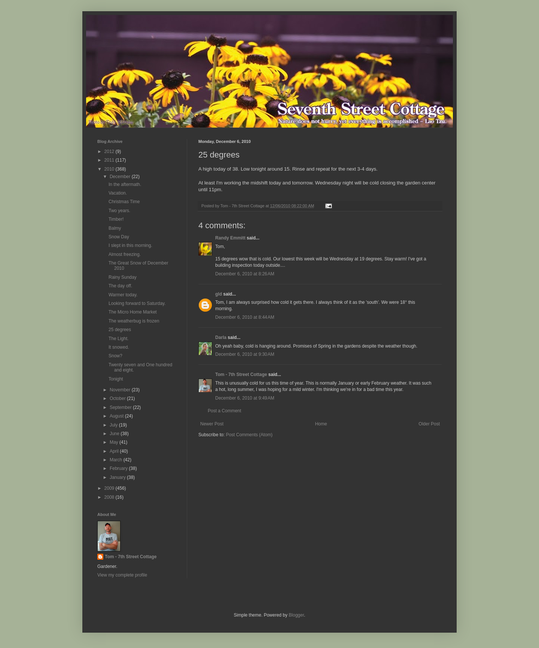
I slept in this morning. (130, 245)
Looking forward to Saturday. (137, 303)
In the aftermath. (125, 184)
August (117, 416)
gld (218, 294)
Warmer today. (123, 294)
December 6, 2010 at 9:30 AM (244, 354)
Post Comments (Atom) (249, 434)
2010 (110, 169)
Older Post (429, 424)
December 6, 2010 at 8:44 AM (244, 317)
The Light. (118, 338)
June (115, 433)
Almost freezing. (125, 254)
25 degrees (120, 329)
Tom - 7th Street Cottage (241, 374)
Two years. (119, 210)
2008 (110, 497)
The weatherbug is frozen (134, 321)
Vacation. (118, 193)
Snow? (115, 355)
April (115, 451)
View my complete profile (122, 575)
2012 (110, 151)
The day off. (120, 285)
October (118, 398)
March (117, 459)
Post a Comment (224, 410)
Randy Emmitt (230, 238)
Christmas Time (124, 201)
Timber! (116, 219)
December (121, 176)
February (119, 468)
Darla (220, 337)
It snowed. (119, 347)
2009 (110, 488)
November (121, 389)
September (121, 407)
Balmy (115, 228)
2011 (110, 160)
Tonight (116, 379)
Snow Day (119, 236)
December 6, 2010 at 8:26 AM (244, 273)
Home (321, 424)
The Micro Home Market (133, 312)
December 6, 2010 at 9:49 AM (244, 398)
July (114, 425)
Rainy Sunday (123, 277)
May (114, 442)
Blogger (296, 615)
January (118, 477)
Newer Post (211, 424)
